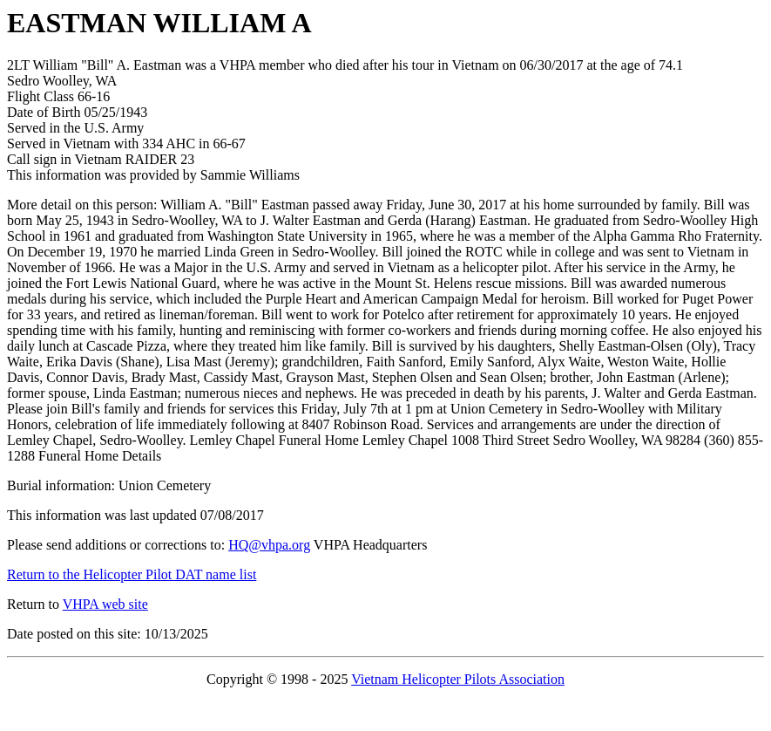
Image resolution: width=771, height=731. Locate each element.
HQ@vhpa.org (269, 544)
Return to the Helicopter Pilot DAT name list (131, 574)
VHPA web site (105, 604)
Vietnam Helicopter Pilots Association (458, 679)
